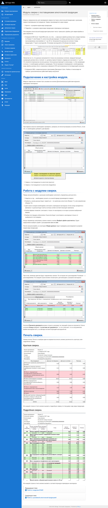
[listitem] (97, 16)
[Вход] (105, 3)
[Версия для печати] (99, 47)
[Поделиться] (95, 47)
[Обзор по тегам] (70, 3)
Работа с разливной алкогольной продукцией (40, 497)
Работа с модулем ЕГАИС (34, 490)
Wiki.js (78, 506)
